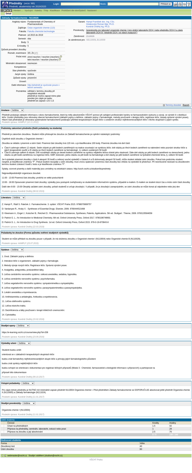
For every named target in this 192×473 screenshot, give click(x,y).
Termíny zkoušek (173, 105)
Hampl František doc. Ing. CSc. (100, 22)
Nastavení (92, 10)
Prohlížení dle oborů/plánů (73, 10)
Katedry (38, 10)
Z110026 (90, 36)
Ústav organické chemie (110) (41, 28)
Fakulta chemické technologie (41, 31)
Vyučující (29, 10)
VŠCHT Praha (96, 460)
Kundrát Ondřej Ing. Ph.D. (98, 26)
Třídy (46, 10)
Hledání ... (18, 10)
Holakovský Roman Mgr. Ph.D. (100, 24)
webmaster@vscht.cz (17, 455)
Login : (56, 4)
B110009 (101, 40)
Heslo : (103, 4)
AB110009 (91, 40)
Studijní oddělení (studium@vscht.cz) (46, 455)
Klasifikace (55, 10)
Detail (8, 13)
